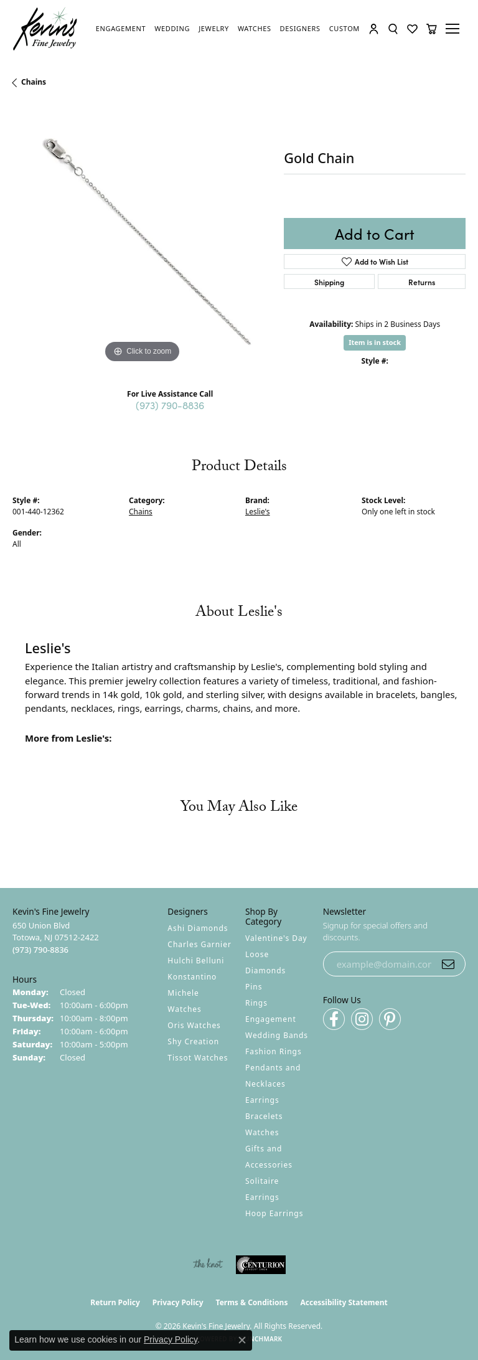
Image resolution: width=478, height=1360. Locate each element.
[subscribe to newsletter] (448, 964)
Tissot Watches (197, 1057)
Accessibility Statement (343, 1302)
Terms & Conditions (252, 1302)
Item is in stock (375, 342)
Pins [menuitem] (253, 986)
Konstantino (192, 976)
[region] (141, 236)
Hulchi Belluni (195, 960)
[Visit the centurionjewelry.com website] (261, 1264)
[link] (121, 28)
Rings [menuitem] (256, 1003)
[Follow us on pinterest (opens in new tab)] (390, 1019)
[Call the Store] (40, 949)
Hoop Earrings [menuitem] (274, 1213)
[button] (373, 29)
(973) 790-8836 (170, 405)
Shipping (329, 281)
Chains (33, 82)
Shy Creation (193, 1041)
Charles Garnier (199, 944)
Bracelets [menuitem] (264, 1116)
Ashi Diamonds (197, 928)
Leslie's (257, 511)
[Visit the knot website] (207, 1264)
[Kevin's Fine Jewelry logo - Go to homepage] (45, 29)
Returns (421, 281)
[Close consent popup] (242, 1340)
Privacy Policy (178, 1302)
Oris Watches (194, 1025)
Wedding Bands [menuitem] (276, 1035)
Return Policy (115, 1302)
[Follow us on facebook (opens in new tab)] (334, 1019)
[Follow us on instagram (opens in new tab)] (362, 1019)
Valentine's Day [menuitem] (276, 938)
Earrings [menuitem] (262, 1100)
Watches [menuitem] (262, 1132)
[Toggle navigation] (454, 28)
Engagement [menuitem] (270, 1019)
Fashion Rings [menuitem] (273, 1051)
